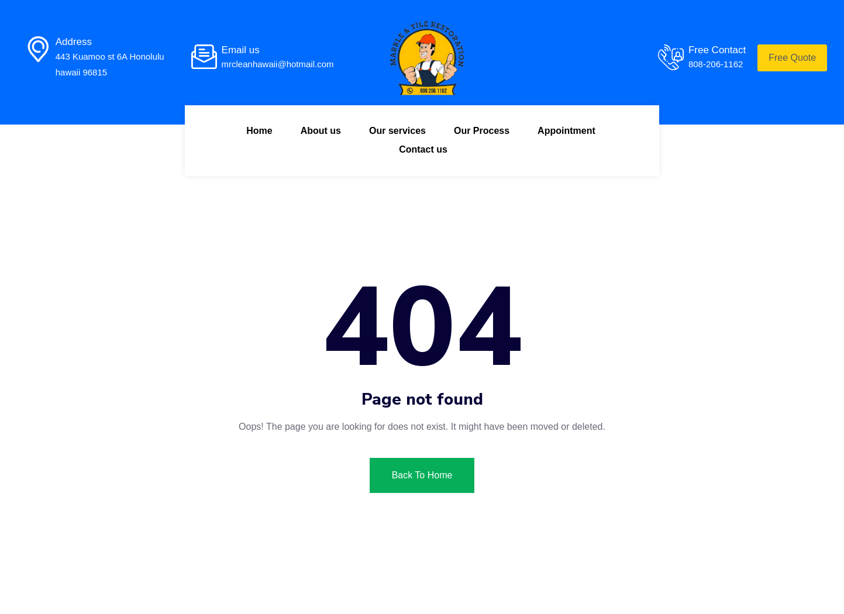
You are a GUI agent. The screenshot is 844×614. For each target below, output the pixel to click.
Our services (397, 131)
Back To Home (422, 475)
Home (259, 131)
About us (321, 131)
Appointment (566, 131)
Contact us (423, 149)
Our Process (481, 131)
